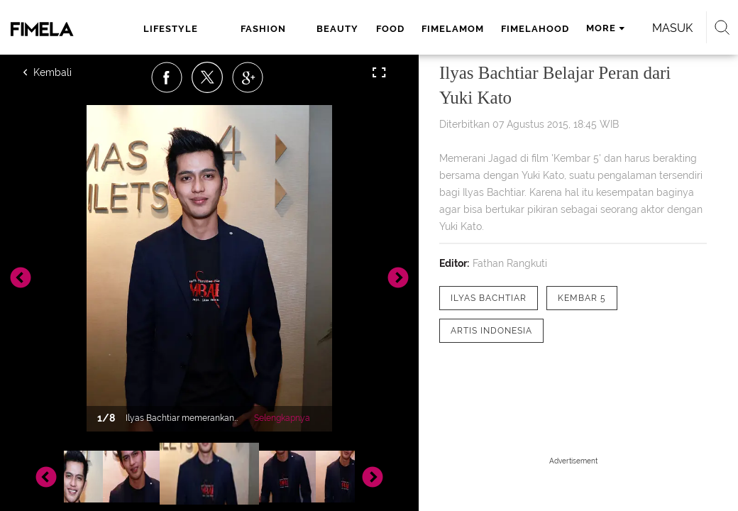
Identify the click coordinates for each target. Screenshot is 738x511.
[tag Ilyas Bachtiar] (488, 298)
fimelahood (535, 28)
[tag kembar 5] (582, 298)
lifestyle (170, 28)
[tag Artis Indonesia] (491, 330)
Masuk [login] (672, 28)
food (390, 28)
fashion (263, 28)
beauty (337, 28)
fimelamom (453, 28)
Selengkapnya (282, 418)
